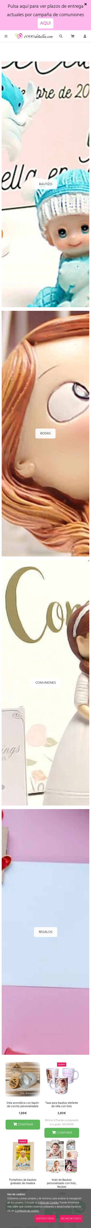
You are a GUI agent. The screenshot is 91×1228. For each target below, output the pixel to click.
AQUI (45, 23)
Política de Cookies (48, 1203)
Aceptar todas (45, 1219)
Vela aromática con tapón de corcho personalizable (23, 1105)
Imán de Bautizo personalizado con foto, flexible (61, 1183)
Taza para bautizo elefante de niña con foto (61, 1105)
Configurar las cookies (27, 1211)
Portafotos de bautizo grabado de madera (22, 1182)
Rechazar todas (71, 1219)
